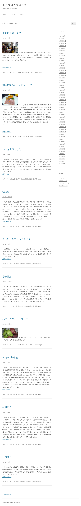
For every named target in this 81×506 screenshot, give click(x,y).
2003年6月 (62, 141)
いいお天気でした (11, 149)
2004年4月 (62, 119)
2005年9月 (62, 78)
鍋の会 (5, 191)
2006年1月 (62, 68)
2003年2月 (62, 151)
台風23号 (7, 457)
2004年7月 (62, 112)
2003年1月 (62, 154)
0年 (60, 166)
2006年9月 (62, 48)
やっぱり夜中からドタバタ (16, 239)
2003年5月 (62, 144)
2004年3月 (62, 122)
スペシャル (23, 14)
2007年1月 (62, 38)
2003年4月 (62, 146)
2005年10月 (62, 75)
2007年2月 (62, 36)
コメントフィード (64, 183)
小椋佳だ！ (8, 276)
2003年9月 (62, 134)
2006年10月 (62, 46)
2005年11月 (62, 73)
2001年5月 (62, 161)
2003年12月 (62, 127)
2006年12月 (62, 41)
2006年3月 (62, 63)
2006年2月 (62, 65)
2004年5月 (62, 117)
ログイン (61, 178)
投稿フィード (63, 181)
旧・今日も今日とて (14, 4)
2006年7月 (62, 53)
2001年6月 (62, 159)
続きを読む (6, 67)
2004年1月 (62, 124)
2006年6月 (62, 55)
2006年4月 (62, 60)
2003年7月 (62, 139)
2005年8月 (62, 80)
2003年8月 (62, 136)
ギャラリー (13, 72)
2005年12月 (62, 70)
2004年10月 (62, 105)
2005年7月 (62, 82)
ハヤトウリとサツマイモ (15, 319)
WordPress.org (63, 186)
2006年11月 (62, 43)
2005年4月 (62, 90)
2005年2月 (62, 95)
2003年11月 (62, 129)
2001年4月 (62, 163)
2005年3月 (62, 92)
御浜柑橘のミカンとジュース (17, 85)
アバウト (12, 14)
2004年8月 (62, 109)
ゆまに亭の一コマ (11, 33)
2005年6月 (62, 85)
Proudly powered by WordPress (11, 502)
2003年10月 (62, 132)
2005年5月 (62, 87)
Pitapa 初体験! (10, 357)
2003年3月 (62, 149)
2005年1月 (62, 97)
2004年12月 (62, 100)
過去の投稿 (6, 494)
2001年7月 (62, 156)
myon (41, 72)
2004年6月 (62, 114)
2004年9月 (62, 107)
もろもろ (12, 179)
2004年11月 (62, 102)
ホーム (4, 14)
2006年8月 (62, 51)
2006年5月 (62, 58)
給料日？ (6, 407)
